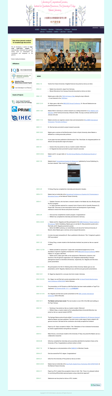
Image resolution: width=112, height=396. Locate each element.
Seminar (74, 29)
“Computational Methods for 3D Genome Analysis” (86, 317)
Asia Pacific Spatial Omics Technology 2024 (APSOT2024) (82, 364)
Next (98, 57)
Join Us (42, 31)
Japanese (95, 27)
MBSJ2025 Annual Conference (71, 103)
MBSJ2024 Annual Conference (86, 251)
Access (70, 31)
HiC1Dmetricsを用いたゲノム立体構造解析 (66, 288)
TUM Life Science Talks (68, 96)
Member (51, 29)
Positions (49, 31)
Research (44, 29)
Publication (59, 29)
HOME (37, 29)
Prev (37, 57)
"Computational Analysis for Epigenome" (67, 161)
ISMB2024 (74, 348)
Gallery (56, 31)
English (102, 27)
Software (67, 29)
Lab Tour (63, 31)
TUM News (64, 98)
